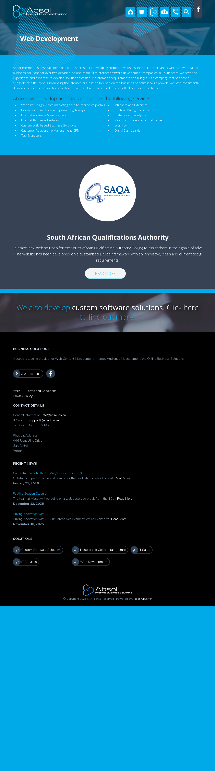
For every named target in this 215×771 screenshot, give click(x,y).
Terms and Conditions (41, 391)
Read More (122, 478)
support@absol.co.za (44, 420)
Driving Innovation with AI (30, 514)
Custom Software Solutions (37, 549)
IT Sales (140, 549)
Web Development (89, 561)
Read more (102, 273)
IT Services (25, 561)
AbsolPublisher (142, 599)
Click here (183, 307)
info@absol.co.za (54, 415)
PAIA (16, 391)
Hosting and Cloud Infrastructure (99, 549)
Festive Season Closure (30, 493)
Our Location (26, 373)
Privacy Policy (23, 396)
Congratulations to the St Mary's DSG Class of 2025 (50, 473)
